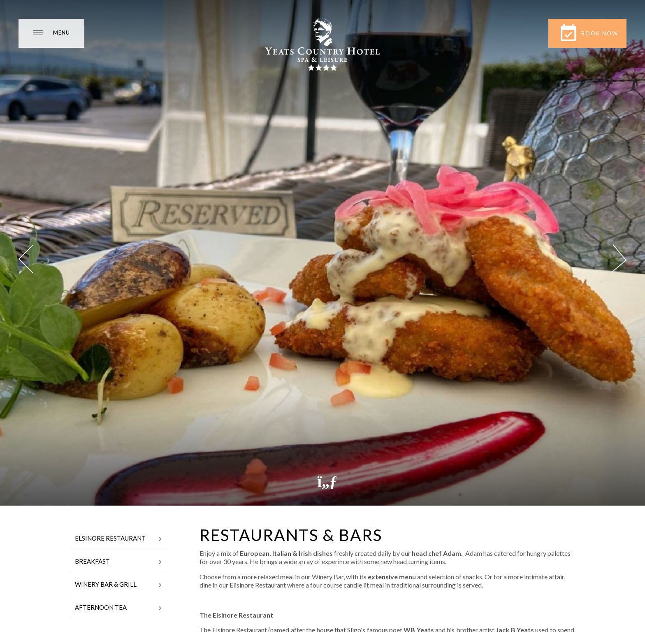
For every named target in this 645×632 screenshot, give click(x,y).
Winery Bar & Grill (118, 585)
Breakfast (118, 562)
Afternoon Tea (118, 608)
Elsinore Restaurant (118, 538)
